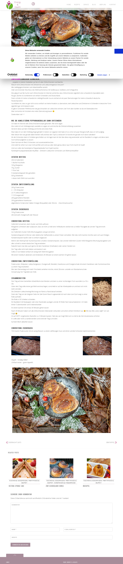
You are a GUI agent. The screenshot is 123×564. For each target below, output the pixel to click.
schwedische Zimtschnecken (49, 70)
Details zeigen (102, 28)
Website (14, 538)
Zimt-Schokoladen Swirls (55, 486)
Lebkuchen (87, 67)
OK (107, 5)
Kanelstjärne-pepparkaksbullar (74, 67)
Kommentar (16, 505)
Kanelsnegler (58, 67)
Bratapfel (110, 442)
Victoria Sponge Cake (16, 486)
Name (14, 530)
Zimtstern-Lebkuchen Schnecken (61, 63)
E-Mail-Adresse (70, 530)
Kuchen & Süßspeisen (23, 67)
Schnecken (95, 67)
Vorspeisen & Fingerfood (65, 483)
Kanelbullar (50, 67)
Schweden (103, 67)
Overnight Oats (14, 442)
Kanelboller (42, 67)
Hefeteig (35, 67)
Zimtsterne (73, 70)
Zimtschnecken (64, 70)
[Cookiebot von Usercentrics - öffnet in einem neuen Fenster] (12, 28)
